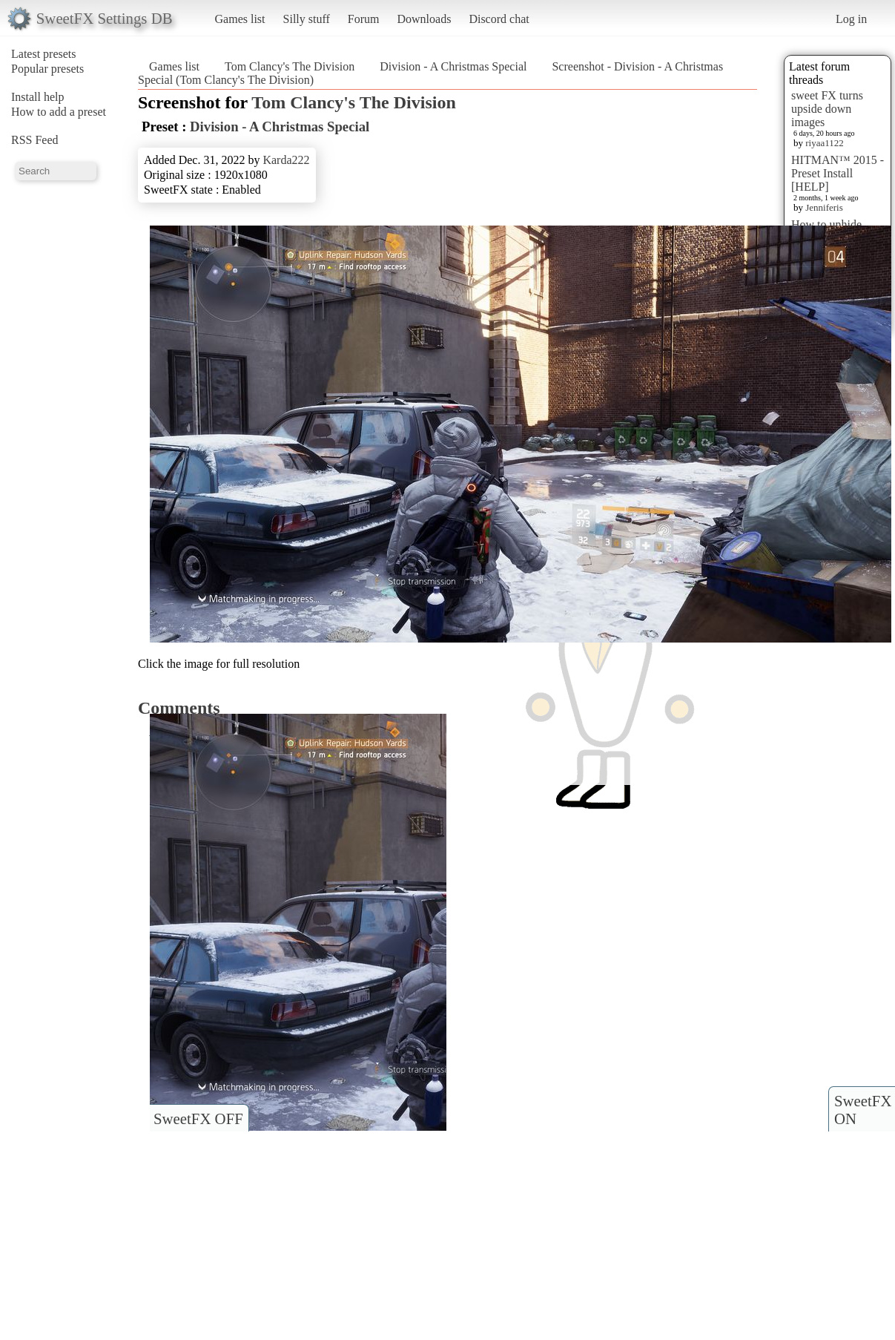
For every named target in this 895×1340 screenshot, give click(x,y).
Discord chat (499, 19)
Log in (851, 19)
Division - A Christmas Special (453, 66)
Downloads (424, 19)
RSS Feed (35, 140)
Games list (240, 19)
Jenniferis (824, 207)
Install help (38, 97)
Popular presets (47, 68)
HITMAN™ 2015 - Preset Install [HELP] (837, 173)
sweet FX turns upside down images (827, 108)
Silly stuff (306, 19)
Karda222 (285, 160)
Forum (364, 19)
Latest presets (43, 53)
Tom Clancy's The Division (289, 66)
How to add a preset (58, 111)
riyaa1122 (824, 142)
